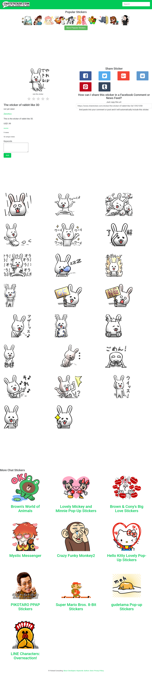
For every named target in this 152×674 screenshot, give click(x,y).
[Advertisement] (73, 50)
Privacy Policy (99, 671)
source (6, 128)
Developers (72, 671)
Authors (86, 671)
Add (7, 155)
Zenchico (8, 114)
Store (92, 671)
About (65, 671)
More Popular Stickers (76, 28)
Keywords (80, 671)
